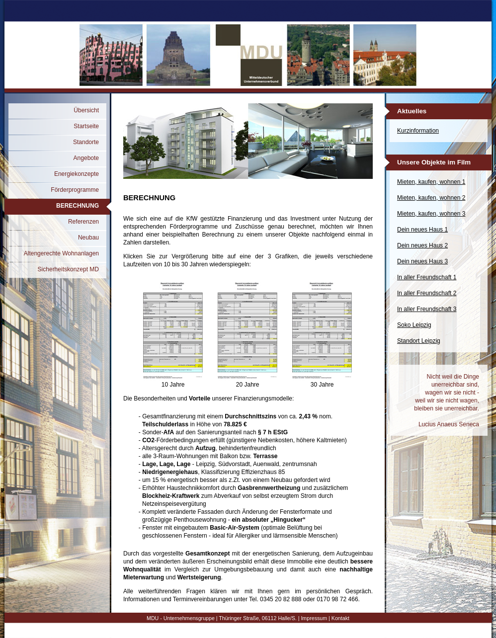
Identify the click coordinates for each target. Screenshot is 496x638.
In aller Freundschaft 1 (426, 277)
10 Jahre (173, 381)
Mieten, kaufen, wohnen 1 (431, 181)
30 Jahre (322, 381)
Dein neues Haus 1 (422, 229)
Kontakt (340, 618)
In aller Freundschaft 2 (426, 293)
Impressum (314, 618)
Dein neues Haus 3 (422, 261)
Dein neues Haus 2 (422, 245)
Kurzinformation (418, 130)
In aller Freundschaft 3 (426, 309)
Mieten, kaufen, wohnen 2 (431, 197)
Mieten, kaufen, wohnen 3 (431, 213)
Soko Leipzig (414, 324)
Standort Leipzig (418, 340)
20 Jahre (247, 381)
